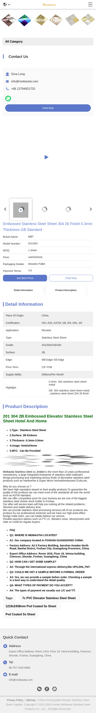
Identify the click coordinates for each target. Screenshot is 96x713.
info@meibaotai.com (24, 81)
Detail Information (23, 290)
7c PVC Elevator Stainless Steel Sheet (49, 598)
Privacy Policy (15, 700)
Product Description (66, 290)
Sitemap (30, 700)
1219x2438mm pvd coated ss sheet (31, 606)
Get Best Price (25, 278)
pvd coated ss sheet (20, 614)
